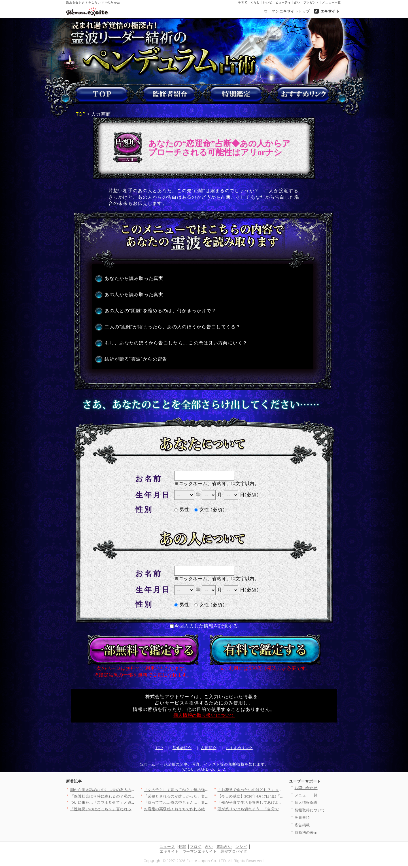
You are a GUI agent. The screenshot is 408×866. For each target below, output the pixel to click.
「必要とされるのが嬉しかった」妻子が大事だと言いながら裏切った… (205, 796)
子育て (242, 2)
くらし (255, 2)
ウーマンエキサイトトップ (287, 11)
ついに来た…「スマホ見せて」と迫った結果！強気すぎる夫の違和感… (131, 802)
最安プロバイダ (233, 851)
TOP (80, 114)
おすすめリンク (239, 747)
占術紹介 (208, 747)
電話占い (224, 846)
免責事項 (302, 817)
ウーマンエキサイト (199, 851)
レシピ (267, 2)
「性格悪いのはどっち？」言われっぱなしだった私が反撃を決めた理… (131, 809)
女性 (201, 509)
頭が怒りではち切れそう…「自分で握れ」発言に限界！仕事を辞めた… (279, 809)
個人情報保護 (306, 802)
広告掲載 (302, 825)
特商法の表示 (306, 832)
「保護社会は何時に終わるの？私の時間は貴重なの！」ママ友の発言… (131, 796)
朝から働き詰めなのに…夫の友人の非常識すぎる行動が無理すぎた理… (131, 790)
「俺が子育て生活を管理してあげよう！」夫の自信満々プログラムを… (279, 802)
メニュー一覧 (331, 2)
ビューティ (283, 2)
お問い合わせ (306, 788)
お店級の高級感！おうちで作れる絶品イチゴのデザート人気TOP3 (200, 809)
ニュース (167, 846)
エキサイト (330, 11)
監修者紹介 (182, 747)
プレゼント (311, 2)
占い (297, 2)
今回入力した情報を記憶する (204, 626)
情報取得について (310, 810)
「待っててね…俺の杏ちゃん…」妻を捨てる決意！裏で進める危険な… (205, 802)
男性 (181, 509)
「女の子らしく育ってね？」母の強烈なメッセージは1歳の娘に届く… (204, 790)
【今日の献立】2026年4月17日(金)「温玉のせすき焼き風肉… (270, 796)
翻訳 (182, 846)
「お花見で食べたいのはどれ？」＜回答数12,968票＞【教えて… (273, 790)
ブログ (195, 846)
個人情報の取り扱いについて (204, 715)
